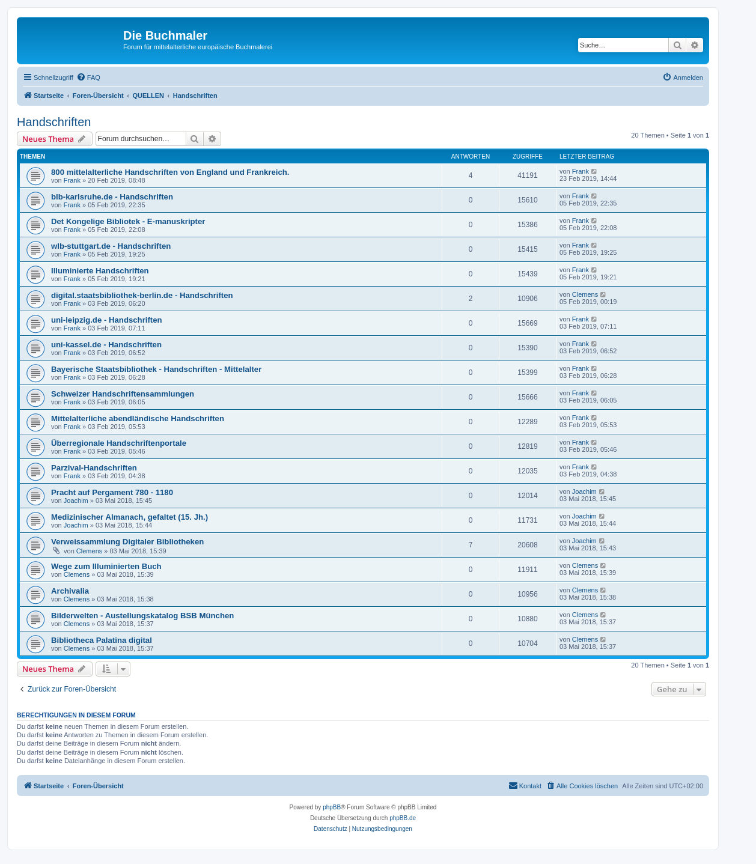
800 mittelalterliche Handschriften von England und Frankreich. (170, 172)
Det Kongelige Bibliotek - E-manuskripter (128, 221)
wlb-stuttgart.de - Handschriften (111, 246)
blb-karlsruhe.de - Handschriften (112, 196)
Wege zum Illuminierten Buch (106, 566)
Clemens (585, 294)
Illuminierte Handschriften (100, 270)
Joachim (76, 500)
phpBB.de (402, 818)
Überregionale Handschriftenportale (118, 443)
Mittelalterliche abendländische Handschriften (137, 418)
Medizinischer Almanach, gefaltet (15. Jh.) (129, 517)
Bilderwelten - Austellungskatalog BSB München (142, 615)
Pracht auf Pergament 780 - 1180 (112, 492)
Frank (72, 180)
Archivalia (70, 590)
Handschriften (54, 122)
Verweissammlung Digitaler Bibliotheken (127, 541)
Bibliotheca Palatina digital (101, 640)
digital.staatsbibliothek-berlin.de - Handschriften (142, 295)
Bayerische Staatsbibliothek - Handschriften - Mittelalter (156, 369)
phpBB (332, 807)
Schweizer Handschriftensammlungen (122, 393)
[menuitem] (88, 77)
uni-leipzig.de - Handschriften (106, 319)
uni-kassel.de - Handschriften (106, 344)
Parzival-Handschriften (94, 467)
